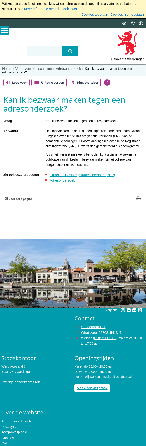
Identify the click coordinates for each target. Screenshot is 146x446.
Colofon (6, 437)
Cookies (7, 432)
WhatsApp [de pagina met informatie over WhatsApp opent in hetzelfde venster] (88, 330)
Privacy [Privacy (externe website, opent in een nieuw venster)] (6, 422)
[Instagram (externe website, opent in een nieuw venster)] (122, 308)
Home (6, 67)
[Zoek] (66, 50)
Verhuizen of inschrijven (31, 67)
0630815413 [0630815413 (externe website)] (106, 330)
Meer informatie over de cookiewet (48, 8)
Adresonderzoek (63, 67)
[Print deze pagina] (138, 197)
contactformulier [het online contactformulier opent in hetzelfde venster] (92, 324)
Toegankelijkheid (13, 427)
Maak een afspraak (91, 384)
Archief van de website (17, 417)
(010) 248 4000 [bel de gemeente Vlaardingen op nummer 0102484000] (104, 335)
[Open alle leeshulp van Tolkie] (107, 81)
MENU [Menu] (4, 32)
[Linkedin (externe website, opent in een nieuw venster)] (134, 308)
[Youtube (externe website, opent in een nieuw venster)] (139, 308)
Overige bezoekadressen (19, 378)
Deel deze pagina (20, 197)
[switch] (124, 22)
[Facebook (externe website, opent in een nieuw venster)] (128, 308)
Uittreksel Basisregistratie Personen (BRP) (80, 173)
